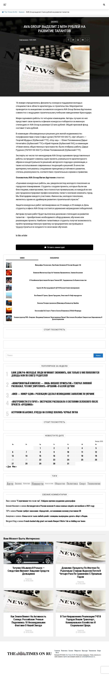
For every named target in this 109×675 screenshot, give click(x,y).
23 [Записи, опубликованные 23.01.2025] (54, 459)
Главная (57, 663)
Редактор (28, 585)
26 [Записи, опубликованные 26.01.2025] (96, 459)
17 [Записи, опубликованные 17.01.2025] (68, 455)
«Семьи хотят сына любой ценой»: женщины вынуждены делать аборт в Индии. (54, 516)
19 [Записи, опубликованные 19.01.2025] (96, 455)
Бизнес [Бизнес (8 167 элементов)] (18, 483)
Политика (64, 663)
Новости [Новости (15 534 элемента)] (37, 483)
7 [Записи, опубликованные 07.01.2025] (26, 452)
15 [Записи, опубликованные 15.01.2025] (40, 455)
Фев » (14, 466)
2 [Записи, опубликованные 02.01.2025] (54, 448)
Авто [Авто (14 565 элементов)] (10, 483)
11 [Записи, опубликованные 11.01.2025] (82, 452)
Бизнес (21, 12)
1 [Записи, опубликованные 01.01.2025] (40, 448)
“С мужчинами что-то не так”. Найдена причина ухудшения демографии (46, 500)
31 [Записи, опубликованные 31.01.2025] (68, 463)
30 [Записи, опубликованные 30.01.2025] (54, 463)
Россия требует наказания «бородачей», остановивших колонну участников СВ (48, 511)
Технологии (92, 663)
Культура (85, 663)
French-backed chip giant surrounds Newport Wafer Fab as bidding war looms (54, 521)
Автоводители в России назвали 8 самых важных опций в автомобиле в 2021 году (60, 505)
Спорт (99, 663)
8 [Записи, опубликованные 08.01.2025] (40, 452)
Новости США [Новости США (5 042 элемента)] (49, 483)
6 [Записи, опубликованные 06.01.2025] (12, 452)
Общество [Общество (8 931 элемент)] (60, 483)
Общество (77, 663)
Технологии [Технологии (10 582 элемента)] (93, 483)
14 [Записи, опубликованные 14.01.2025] (26, 455)
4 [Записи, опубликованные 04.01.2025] (82, 448)
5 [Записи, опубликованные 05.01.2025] (96, 448)
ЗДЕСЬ (65, 669)
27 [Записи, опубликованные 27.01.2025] (13, 463)
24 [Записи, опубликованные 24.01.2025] (68, 459)
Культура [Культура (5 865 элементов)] (26, 483)
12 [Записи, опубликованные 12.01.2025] (96, 452)
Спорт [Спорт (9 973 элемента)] (82, 483)
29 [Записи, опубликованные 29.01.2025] (40, 463)
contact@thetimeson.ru (88, 669)
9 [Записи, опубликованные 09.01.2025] (54, 452)
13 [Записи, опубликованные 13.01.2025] (13, 455)
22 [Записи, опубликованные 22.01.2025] (40, 459)
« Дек (8, 466)
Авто (57, 665)
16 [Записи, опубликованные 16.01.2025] (54, 455)
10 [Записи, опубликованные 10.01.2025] (68, 452)
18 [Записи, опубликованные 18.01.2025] (82, 455)
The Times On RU (9, 12)
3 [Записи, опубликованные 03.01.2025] (68, 448)
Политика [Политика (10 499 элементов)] (72, 483)
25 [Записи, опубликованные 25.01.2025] (82, 459)
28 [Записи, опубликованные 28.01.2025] (26, 463)
